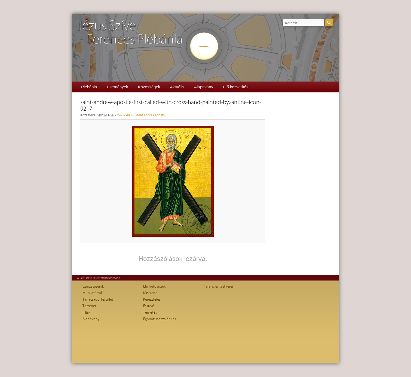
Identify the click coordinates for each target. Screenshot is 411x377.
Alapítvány (203, 87)
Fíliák (86, 312)
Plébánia (89, 87)
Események (117, 87)
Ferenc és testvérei (218, 286)
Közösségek (149, 87)
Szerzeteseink (93, 286)
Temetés (150, 312)
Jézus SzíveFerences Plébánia (130, 32)
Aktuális (177, 87)
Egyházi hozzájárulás (159, 319)
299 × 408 (124, 115)
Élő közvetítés (235, 87)
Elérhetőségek (154, 286)
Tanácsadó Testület (97, 299)
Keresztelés (151, 299)
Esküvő (148, 306)
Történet (89, 306)
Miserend (150, 293)
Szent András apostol (149, 115)
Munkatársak (92, 293)
